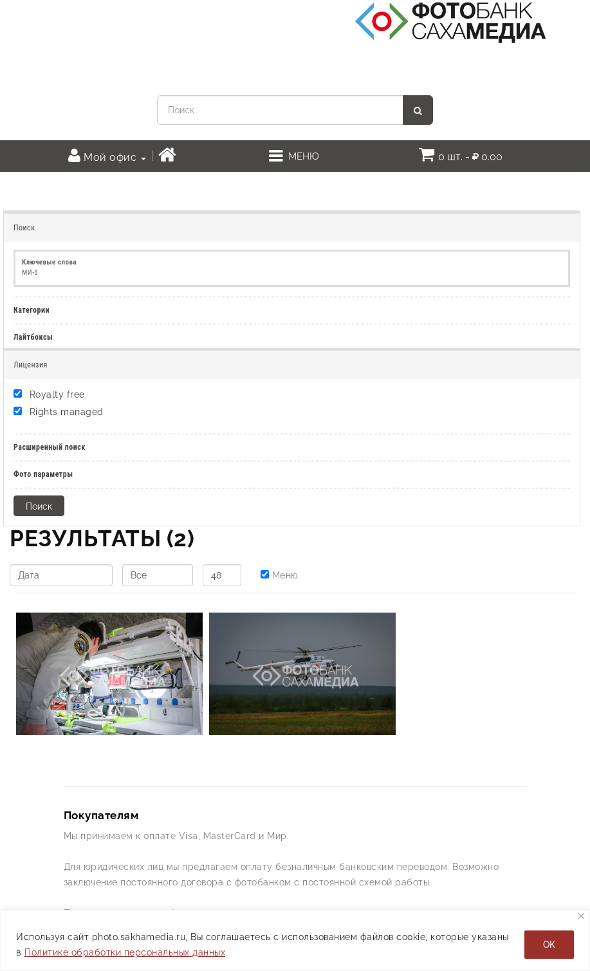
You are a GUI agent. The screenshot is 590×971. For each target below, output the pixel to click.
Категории (32, 310)
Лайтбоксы (33, 337)
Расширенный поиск (50, 447)
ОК (549, 944)
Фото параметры (43, 474)
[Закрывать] (581, 916)
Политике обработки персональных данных (124, 952)
